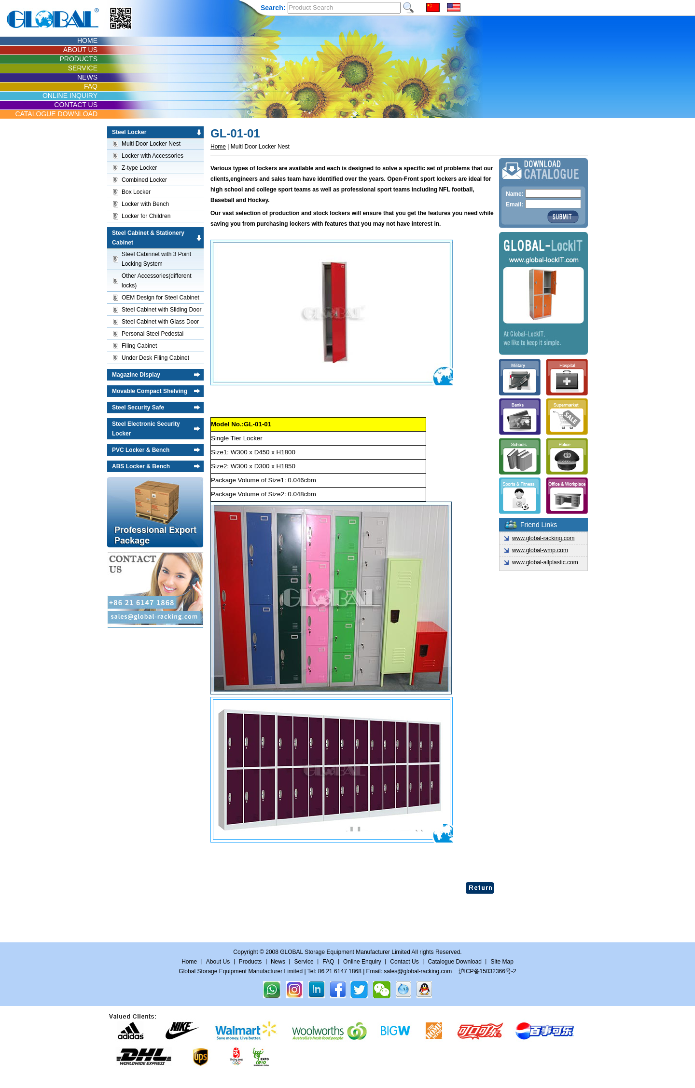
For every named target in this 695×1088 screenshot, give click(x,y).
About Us (218, 961)
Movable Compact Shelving (149, 391)
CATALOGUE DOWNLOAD (56, 114)
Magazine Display (136, 374)
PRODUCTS (78, 59)
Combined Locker (144, 180)
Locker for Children (146, 216)
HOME (87, 40)
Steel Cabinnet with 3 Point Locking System (156, 259)
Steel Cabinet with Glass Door (160, 321)
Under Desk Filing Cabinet (155, 357)
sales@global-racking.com (418, 971)
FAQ (90, 86)
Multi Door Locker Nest (151, 143)
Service (304, 961)
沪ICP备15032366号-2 (487, 971)
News (278, 961)
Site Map (501, 961)
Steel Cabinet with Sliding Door (161, 309)
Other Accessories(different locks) (157, 280)
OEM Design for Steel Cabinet (160, 297)
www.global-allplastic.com (545, 562)
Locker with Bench (145, 204)
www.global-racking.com (543, 538)
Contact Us (405, 961)
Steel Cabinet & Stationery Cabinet (148, 238)
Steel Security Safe (138, 407)
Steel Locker (129, 132)
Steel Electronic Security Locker (146, 429)
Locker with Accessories (152, 155)
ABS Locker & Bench (141, 466)
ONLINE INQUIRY (69, 95)
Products (250, 961)
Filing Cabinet (139, 345)
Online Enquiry (362, 961)
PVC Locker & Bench (140, 450)
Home (218, 146)
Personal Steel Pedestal (152, 333)
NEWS (87, 77)
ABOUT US (80, 50)
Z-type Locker (139, 167)
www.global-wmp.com (540, 550)
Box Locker (136, 192)
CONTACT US (75, 105)
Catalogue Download (454, 961)
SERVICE (82, 68)
